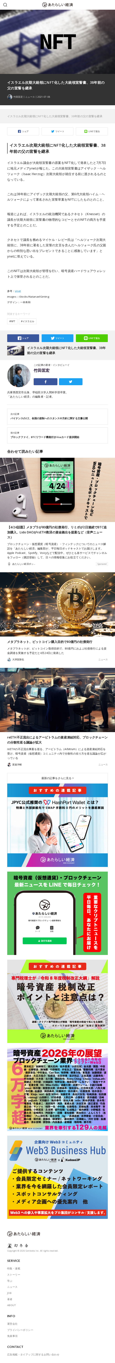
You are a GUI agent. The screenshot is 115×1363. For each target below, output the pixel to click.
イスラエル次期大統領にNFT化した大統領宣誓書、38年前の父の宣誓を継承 (54, 116)
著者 (9, 1299)
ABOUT (11, 1305)
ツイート (59, 131)
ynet (18, 291)
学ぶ (9, 1281)
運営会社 (12, 1323)
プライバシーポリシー (20, 1330)
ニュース (30, 97)
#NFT (12, 321)
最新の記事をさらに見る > (57, 778)
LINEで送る (94, 131)
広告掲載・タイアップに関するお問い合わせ (33, 1354)
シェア (25, 131)
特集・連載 (13, 1268)
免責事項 (12, 1336)
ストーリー (13, 1274)
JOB (9, 1293)
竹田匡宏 (42, 370)
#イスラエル (27, 321)
